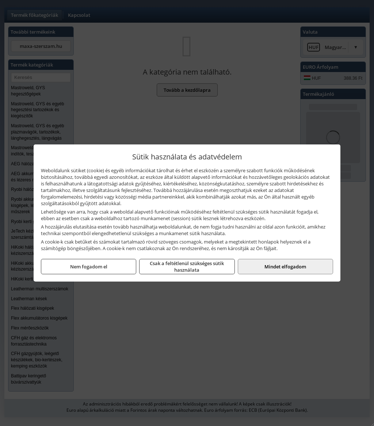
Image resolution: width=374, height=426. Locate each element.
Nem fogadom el (88, 266)
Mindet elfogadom (285, 266)
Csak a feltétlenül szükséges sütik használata (187, 266)
